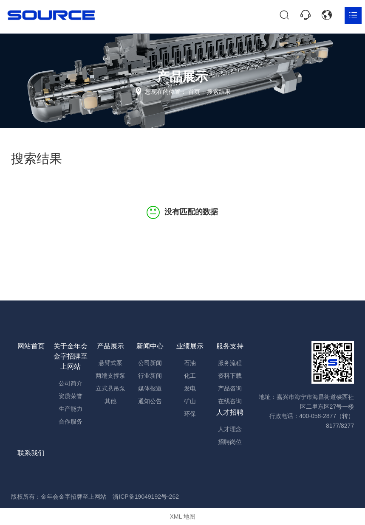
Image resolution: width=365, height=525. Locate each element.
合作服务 (70, 421)
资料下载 (230, 375)
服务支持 (229, 346)
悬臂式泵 (110, 362)
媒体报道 (150, 388)
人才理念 (230, 429)
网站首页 (31, 346)
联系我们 (31, 453)
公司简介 (70, 383)
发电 (190, 388)
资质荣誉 (70, 396)
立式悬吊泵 (110, 388)
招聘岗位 (230, 441)
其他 (110, 401)
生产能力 (70, 408)
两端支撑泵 (110, 375)
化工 (190, 375)
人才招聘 (229, 412)
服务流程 (230, 362)
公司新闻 (150, 362)
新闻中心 (150, 346)
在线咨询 (230, 401)
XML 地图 (182, 516)
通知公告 (150, 401)
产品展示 (110, 346)
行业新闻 (150, 375)
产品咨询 (230, 388)
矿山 (190, 401)
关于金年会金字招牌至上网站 (71, 356)
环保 (190, 413)
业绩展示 (190, 346)
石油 (190, 362)
